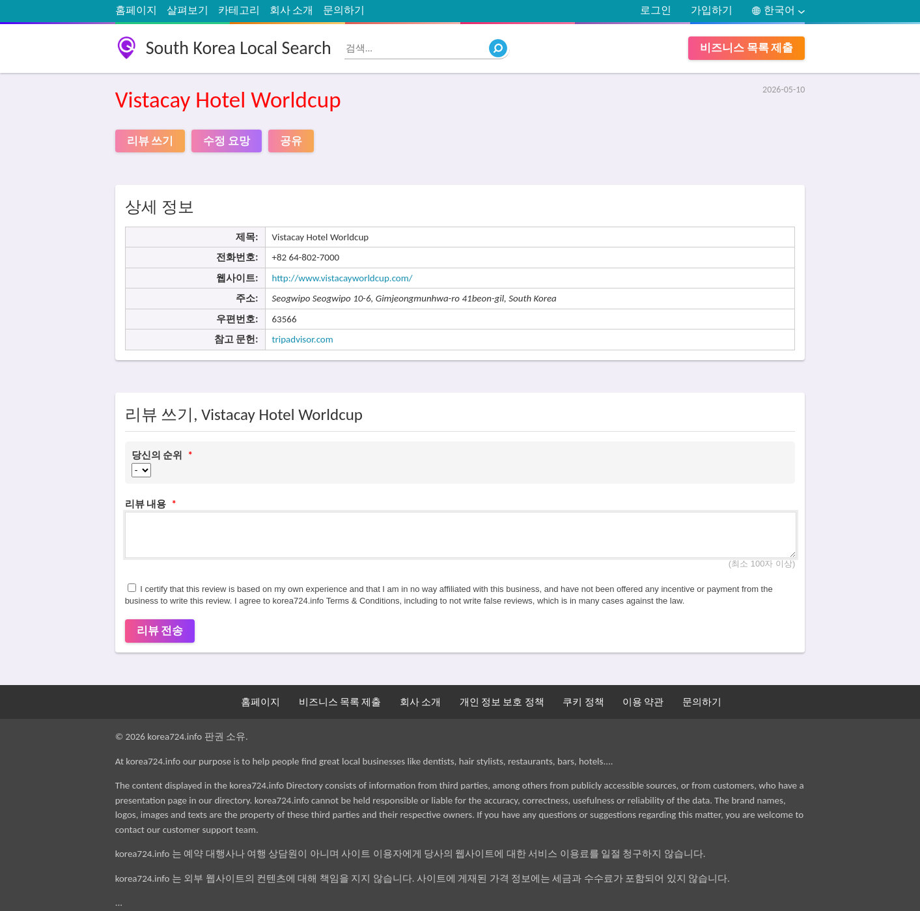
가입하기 (711, 10)
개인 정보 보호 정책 (502, 702)
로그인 (655, 10)
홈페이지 (136, 10)
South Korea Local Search (238, 47)
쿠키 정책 (583, 702)
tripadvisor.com (302, 339)
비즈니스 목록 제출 (747, 48)
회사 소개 (292, 10)
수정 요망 (226, 141)
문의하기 (344, 10)
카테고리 (239, 10)
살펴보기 (187, 10)
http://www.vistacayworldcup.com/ (342, 278)
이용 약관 (642, 702)
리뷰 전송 (160, 631)
